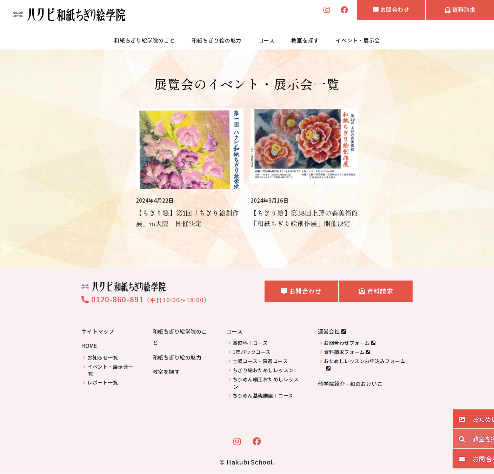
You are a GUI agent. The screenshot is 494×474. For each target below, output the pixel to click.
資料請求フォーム (344, 352)
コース (266, 40)
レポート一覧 (102, 383)
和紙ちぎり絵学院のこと (144, 40)
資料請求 (456, 10)
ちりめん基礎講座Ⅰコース (263, 396)
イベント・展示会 (358, 40)
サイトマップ (97, 331)
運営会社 (329, 331)
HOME (89, 346)
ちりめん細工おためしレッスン (266, 383)
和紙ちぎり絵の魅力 (216, 40)
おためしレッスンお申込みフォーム (364, 361)
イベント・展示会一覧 (110, 371)
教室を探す (305, 40)
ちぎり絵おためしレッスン (263, 370)
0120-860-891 (112, 299)
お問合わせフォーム (347, 343)
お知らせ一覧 (102, 358)
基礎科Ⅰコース (250, 343)
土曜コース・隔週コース (260, 361)
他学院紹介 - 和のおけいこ (350, 384)
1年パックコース (252, 352)
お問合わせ (379, 10)
